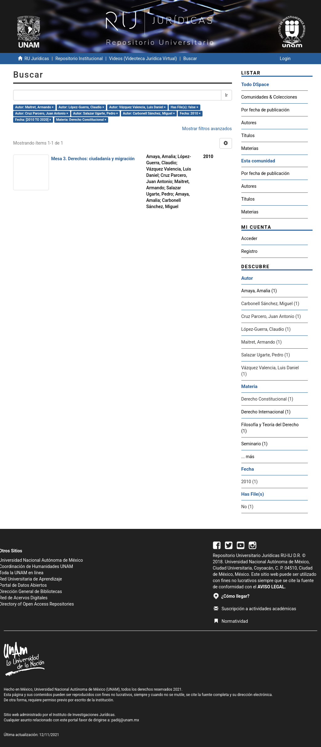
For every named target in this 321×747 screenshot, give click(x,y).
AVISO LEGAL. (271, 586)
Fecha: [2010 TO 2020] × (33, 120)
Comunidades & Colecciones (269, 97)
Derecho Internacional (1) (266, 411)
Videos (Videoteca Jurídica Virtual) (143, 58)
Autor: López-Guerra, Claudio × (81, 107)
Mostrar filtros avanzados (207, 128)
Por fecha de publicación (265, 109)
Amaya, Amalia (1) (259, 290)
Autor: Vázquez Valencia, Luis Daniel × (137, 107)
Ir (226, 95)
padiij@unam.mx (125, 720)
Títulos (248, 135)
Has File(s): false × (184, 107)
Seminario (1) (254, 443)
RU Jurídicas (36, 58)
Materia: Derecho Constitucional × (81, 120)
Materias (250, 148)
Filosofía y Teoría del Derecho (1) (270, 427)
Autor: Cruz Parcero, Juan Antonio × (41, 113)
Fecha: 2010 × (190, 113)
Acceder (249, 238)
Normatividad (231, 621)
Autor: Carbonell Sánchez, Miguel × (149, 113)
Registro (249, 251)
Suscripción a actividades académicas (255, 608)
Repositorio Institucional (79, 58)
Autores (248, 122)
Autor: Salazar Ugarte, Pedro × (95, 113)
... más (248, 456)
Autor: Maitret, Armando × (34, 107)
